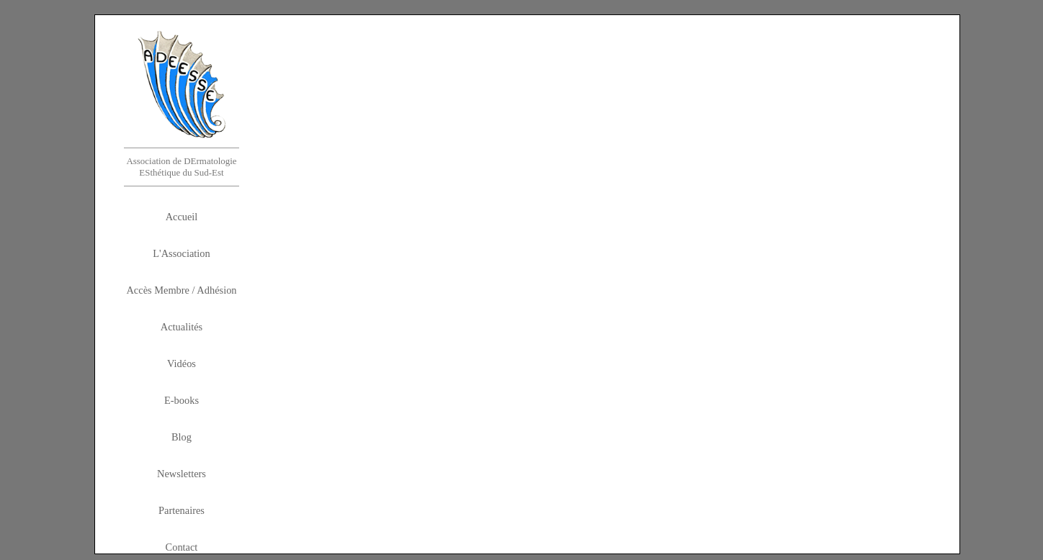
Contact (182, 547)
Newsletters (181, 473)
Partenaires (181, 510)
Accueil (182, 216)
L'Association (181, 253)
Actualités (181, 327)
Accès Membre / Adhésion (181, 290)
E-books (181, 400)
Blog (181, 437)
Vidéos (181, 363)
